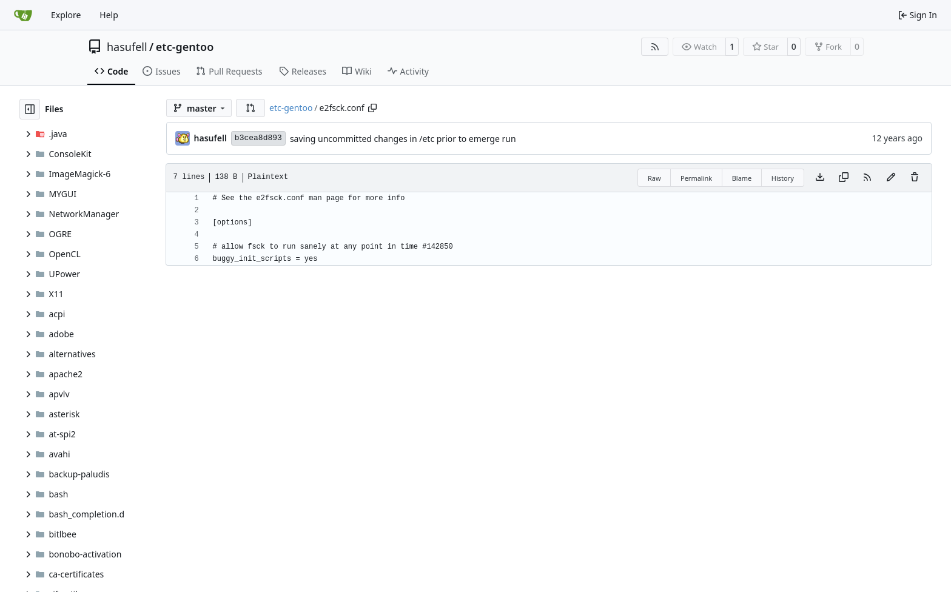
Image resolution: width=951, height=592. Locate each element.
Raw (654, 178)
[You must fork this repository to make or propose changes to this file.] (891, 177)
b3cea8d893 (258, 138)
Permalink (696, 178)
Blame (742, 178)
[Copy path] (372, 108)
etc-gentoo (184, 47)
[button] (250, 108)
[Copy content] (843, 177)
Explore (66, 15)
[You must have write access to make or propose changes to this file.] (914, 177)
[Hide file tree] (29, 109)
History (782, 178)
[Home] (23, 15)
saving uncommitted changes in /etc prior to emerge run (403, 138)
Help (108, 15)
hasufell (127, 47)
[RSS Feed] (655, 47)
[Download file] (820, 177)
